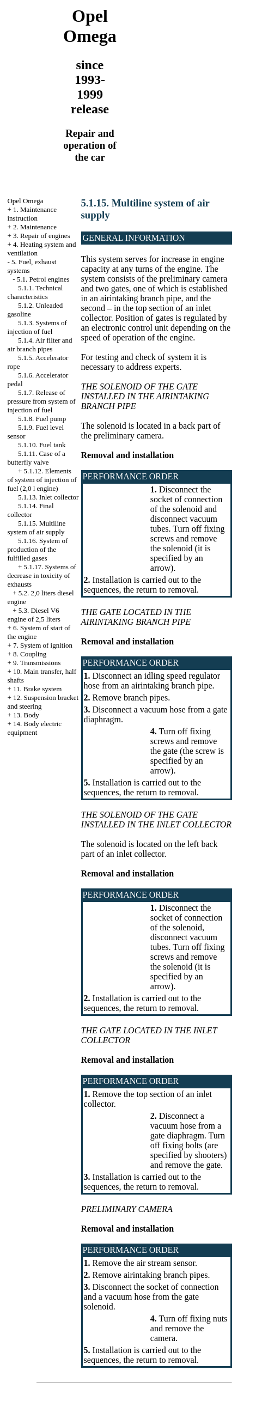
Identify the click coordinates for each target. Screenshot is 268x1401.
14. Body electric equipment (34, 728)
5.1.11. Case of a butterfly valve (36, 457)
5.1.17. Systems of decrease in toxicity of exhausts (41, 575)
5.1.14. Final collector (30, 510)
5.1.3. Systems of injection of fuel (36, 327)
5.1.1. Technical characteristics (35, 292)
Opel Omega (25, 201)
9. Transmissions (36, 663)
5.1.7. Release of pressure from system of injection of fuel (41, 401)
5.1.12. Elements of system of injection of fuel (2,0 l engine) (41, 479)
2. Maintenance (35, 227)
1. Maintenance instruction (32, 213)
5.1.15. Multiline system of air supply (36, 527)
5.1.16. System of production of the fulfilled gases (37, 549)
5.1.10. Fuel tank (42, 445)
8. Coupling (29, 654)
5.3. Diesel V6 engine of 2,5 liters (33, 614)
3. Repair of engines (41, 236)
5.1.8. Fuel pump (42, 419)
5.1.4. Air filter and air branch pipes (39, 344)
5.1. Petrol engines (43, 279)
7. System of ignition (42, 645)
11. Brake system (37, 689)
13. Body (26, 715)
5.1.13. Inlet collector (48, 497)
